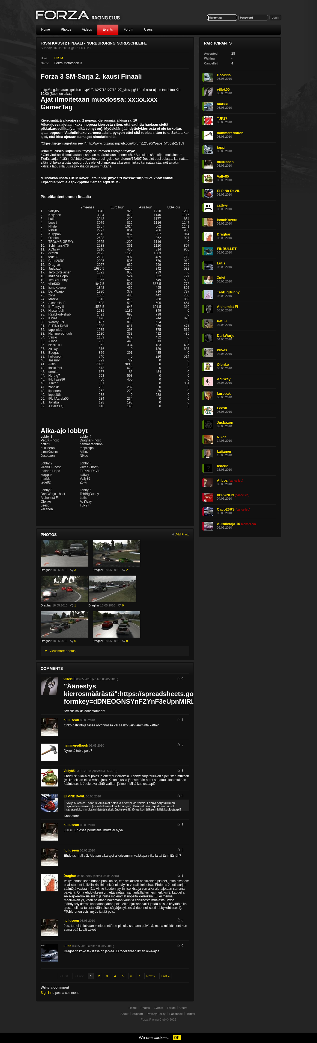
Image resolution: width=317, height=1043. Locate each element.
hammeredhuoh (76, 745)
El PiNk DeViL (74, 796)
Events (108, 29)
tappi (221, 147)
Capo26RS (226, 509)
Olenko (223, 365)
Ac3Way (224, 379)
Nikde (221, 437)
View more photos (62, 651)
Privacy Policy (156, 1013)
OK (177, 1037)
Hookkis (224, 75)
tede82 (222, 466)
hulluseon (71, 720)
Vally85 (69, 771)
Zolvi (221, 278)
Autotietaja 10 (228, 524)
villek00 (69, 679)
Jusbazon (225, 422)
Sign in (46, 993)
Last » (166, 976)
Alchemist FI (227, 307)
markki (222, 104)
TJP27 (222, 118)
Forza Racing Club (78, 15)
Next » (150, 976)
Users (148, 29)
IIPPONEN (225, 495)
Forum (128, 29)
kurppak (224, 393)
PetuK (222, 321)
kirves (222, 350)
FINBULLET (227, 249)
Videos (87, 29)
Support (137, 1013)
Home (45, 29)
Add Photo (182, 534)
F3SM (58, 58)
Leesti (222, 408)
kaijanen (224, 451)
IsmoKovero (227, 220)
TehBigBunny (228, 292)
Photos (66, 29)
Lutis (67, 946)
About (124, 1013)
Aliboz (222, 480)
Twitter (191, 1013)
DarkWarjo (226, 336)
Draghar (46, 569)
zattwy (222, 205)
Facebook (176, 1013)
